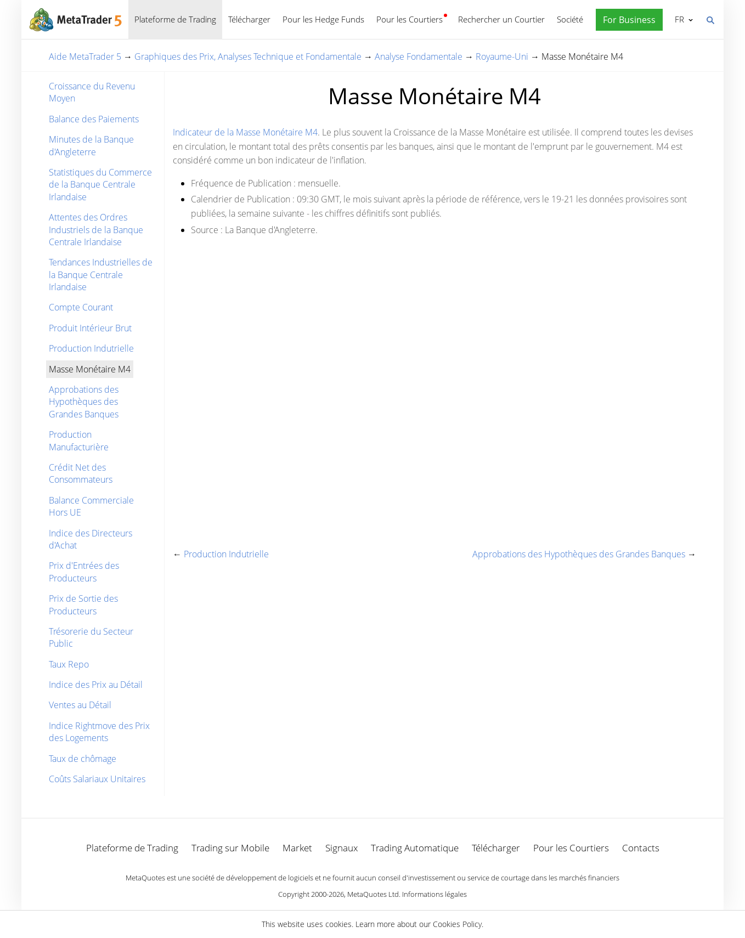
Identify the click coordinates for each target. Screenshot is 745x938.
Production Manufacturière (79, 440)
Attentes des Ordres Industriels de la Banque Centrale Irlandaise (96, 229)
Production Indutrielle (91, 348)
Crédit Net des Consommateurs (80, 473)
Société (570, 19)
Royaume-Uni (502, 56)
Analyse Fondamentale (418, 56)
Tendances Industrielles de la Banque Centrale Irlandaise (101, 274)
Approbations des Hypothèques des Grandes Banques (83, 401)
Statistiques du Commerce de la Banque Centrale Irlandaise (100, 184)
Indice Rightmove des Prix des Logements (99, 732)
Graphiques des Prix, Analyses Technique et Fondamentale (248, 56)
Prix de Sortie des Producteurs (83, 604)
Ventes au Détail (80, 705)
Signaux (341, 847)
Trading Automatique (415, 847)
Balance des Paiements (94, 119)
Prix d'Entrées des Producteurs (84, 572)
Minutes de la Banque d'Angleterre (91, 145)
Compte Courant (81, 307)
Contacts (640, 847)
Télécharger (249, 19)
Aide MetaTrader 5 (85, 56)
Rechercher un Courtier (501, 19)
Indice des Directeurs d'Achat (90, 539)
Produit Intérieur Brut (90, 328)
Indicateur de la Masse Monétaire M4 (245, 132)
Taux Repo (69, 664)
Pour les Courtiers (409, 19)
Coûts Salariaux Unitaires (97, 779)
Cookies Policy (457, 924)
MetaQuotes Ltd (373, 894)
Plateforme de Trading (175, 19)
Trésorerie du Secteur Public (91, 637)
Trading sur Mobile (230, 847)
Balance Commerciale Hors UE (91, 506)
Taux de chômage (82, 759)
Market (297, 847)
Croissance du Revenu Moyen (92, 92)
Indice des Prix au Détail (96, 685)
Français (678, 19)
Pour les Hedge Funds (323, 19)
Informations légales (434, 894)
